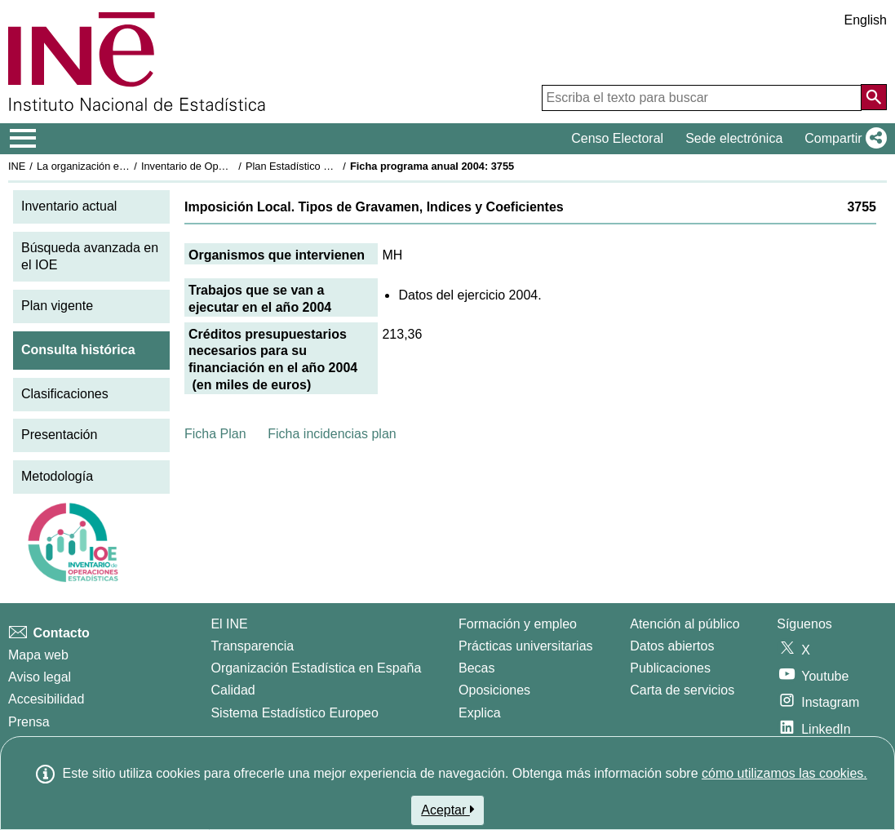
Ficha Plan (215, 434)
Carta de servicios (682, 690)
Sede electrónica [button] (733, 138)
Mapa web (38, 655)
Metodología (57, 476)
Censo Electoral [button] (617, 138)
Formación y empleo (518, 624)
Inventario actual (69, 206)
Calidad (232, 690)
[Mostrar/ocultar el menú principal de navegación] (23, 138)
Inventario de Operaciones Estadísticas (232, 166)
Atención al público (684, 624)
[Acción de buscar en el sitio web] (874, 97)
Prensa (29, 722)
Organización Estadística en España (315, 668)
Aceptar (447, 809)
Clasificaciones (65, 394)
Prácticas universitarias (526, 646)
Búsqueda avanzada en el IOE (89, 256)
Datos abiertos (672, 646)
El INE (228, 624)
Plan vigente (57, 306)
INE (16, 166)
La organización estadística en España (126, 166)
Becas (476, 668)
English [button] (865, 20)
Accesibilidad (46, 699)
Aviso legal (39, 677)
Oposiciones (494, 690)
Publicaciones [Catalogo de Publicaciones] (670, 668)
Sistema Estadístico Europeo (294, 713)
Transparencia (252, 646)
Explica (480, 713)
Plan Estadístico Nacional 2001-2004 (331, 166)
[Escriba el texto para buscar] (702, 98)
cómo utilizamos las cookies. (784, 773)
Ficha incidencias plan (332, 434)
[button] (842, 138)
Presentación (59, 435)
